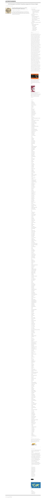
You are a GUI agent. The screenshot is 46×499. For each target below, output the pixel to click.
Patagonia (32, 334)
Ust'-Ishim (32, 410)
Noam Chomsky (33, 317)
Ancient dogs (32, 128)
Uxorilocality (32, 412)
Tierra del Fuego (33, 399)
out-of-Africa (32, 325)
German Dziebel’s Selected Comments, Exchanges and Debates (35, 12)
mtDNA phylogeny (33, 306)
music (32, 308)
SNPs (32, 381)
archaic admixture (33, 135)
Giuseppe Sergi (33, 220)
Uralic (32, 408)
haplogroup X (32, 224)
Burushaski (32, 161)
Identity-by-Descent (33, 240)
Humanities (32, 236)
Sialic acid (32, 376)
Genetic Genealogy (34, 27)
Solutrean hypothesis (33, 382)
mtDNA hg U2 (33, 304)
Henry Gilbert (33, 226)
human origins (33, 235)
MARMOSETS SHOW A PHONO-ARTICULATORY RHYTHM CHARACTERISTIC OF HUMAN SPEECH (36, 454)
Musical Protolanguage (34, 309)
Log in (32, 490)
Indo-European (33, 242)
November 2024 (33, 470)
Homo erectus (33, 232)
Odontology (32, 322)
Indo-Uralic (32, 245)
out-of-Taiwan (33, 328)
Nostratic (32, 319)
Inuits (32, 247)
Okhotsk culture (33, 323)
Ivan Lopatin (32, 249)
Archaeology (33, 26)
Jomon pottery (33, 253)
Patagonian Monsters (33, 335)
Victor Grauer (32, 415)
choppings (32, 170)
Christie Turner (33, 171)
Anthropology (33, 133)
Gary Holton (32, 213)
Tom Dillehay (32, 402)
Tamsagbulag (32, 392)
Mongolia (32, 296)
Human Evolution (34, 28)
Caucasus (32, 167)
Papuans (32, 333)
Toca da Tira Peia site (33, 400)
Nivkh (32, 316)
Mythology (32, 311)
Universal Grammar (33, 407)
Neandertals (32, 313)
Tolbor (32, 401)
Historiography (33, 228)
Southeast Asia (33, 384)
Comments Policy (34, 30)
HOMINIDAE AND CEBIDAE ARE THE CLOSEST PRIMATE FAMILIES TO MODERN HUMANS (35, 463)
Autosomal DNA (33, 141)
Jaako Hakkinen (33, 250)
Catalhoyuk (32, 165)
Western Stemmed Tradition (34, 419)
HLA (31, 229)
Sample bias (19, 10)
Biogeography (33, 149)
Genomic (32, 217)
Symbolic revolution (33, 391)
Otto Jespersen (33, 324)
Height (32, 225)
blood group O (33, 153)
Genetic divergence (33, 214)
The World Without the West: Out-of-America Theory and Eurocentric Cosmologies (19, 8)
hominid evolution (33, 231)
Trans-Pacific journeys (34, 403)
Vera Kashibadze (33, 414)
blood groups (32, 154)
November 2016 (33, 475)
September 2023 (33, 471)
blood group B (33, 152)
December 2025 (33, 467)
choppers (32, 169)
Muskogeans (32, 310)
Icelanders (32, 238)
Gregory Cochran (33, 222)
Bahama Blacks (33, 143)
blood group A (33, 151)
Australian (32, 139)
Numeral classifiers (33, 320)
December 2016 (33, 474)
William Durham (33, 420)
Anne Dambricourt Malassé (34, 130)
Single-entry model (33, 378)
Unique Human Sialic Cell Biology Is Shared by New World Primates (36, 451)
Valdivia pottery (33, 413)
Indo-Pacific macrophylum (34, 244)
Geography (32, 218)
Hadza (32, 223)
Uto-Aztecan (32, 411)
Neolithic (32, 314)
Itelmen (32, 248)
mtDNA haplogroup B (33, 300)
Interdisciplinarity (33, 246)
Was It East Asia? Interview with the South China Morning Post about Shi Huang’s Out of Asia (35, 457)
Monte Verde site (33, 297)
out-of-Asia (32, 327)
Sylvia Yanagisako (33, 390)
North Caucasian (33, 318)
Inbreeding (32, 241)
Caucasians (32, 166)
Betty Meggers (33, 148)
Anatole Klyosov (33, 125)
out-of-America (16, 10)
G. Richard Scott (33, 212)
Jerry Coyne (32, 251)
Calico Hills (32, 163)
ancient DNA (32, 127)
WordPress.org (33, 493)
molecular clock (33, 295)
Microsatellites (33, 292)
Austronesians (33, 140)
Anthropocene (33, 132)
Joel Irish (32, 252)
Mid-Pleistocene (33, 293)
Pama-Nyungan (33, 332)
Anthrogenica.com (33, 131)
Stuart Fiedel (32, 386)
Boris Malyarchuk (33, 156)
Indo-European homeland (34, 243)
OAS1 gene (32, 321)
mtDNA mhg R (33, 305)
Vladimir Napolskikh (33, 416)
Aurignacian (32, 138)
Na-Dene (32, 312)
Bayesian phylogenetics (34, 146)
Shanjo (32, 374)
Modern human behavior (34, 294)
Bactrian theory (33, 142)
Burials (32, 160)
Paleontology (32, 331)
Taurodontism (33, 394)
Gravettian (32, 221)
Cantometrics (33, 164)
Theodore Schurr (33, 397)
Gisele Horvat (33, 219)
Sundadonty (32, 388)
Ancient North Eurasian (34, 129)
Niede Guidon (33, 315)
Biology (32, 150)
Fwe (31, 211)
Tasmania (32, 393)
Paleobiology (32, 330)
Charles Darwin (33, 168)
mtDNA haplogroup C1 (34, 301)
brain (32, 157)
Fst (31, 210)
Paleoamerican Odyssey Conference (35, 329)
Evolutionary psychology (34, 207)
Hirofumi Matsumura (33, 227)
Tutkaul (32, 405)
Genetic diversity (33, 215)
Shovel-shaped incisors (34, 375)
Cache (32, 162)
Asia (31, 136)
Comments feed (33, 492)
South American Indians (34, 383)
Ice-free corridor (33, 237)
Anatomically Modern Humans (34, 126)
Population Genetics (34, 29)
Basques (32, 145)
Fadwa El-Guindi (33, 208)
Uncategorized (33, 406)
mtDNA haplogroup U (33, 302)
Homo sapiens (33, 233)
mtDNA (32, 298)
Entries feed (32, 491)
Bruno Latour (32, 159)
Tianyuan (32, 398)
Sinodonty (32, 379)
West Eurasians (33, 417)
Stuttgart (32, 387)
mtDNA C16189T (33, 299)
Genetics (32, 216)
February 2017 (33, 472)
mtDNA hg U (32, 303)
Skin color (32, 380)
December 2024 (33, 469)
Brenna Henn (33, 158)
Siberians (32, 377)
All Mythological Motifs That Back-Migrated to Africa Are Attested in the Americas (35, 460)
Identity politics (33, 239)
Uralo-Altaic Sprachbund (34, 409)
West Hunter (32, 418)
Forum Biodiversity (33, 209)
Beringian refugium (33, 147)
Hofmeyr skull (33, 230)
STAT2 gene (32, 385)
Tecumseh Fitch (33, 395)
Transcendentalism (33, 404)
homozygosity (33, 234)
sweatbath (32, 389)
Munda (32, 307)
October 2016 (33, 476)
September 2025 (33, 468)
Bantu (32, 144)
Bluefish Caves (33, 155)
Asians (32, 137)
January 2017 (32, 473)
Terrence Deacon (33, 396)
